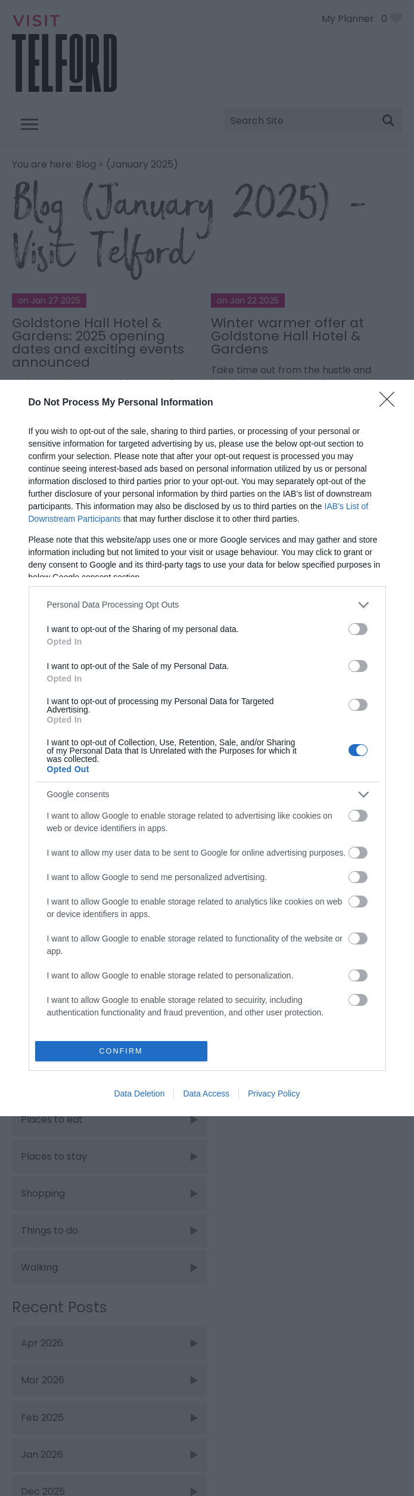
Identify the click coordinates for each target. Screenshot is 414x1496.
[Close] (390, 403)
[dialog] (207, 748)
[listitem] (207, 605)
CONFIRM (121, 1051)
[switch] (358, 629)
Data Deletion (139, 1093)
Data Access (206, 1093)
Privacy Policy (274, 1093)
